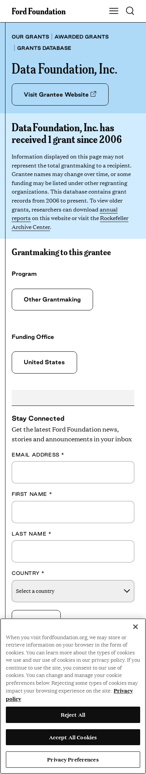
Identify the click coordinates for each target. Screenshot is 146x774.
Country (28, 573)
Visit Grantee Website (60, 94)
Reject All (73, 714)
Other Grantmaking (52, 299)
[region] (73, 696)
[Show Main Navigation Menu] (114, 11)
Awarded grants (82, 36)
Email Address (38, 454)
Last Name (32, 533)
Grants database (44, 48)
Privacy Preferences (73, 759)
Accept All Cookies (73, 737)
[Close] (135, 626)
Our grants (30, 36)
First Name (32, 494)
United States (44, 362)
